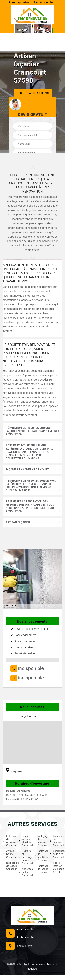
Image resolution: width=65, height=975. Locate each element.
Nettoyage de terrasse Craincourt (40, 841)
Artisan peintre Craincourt (9, 854)
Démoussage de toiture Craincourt (56, 854)
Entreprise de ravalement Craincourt (9, 841)
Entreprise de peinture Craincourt (56, 841)
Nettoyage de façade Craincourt (40, 869)
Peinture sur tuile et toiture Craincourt (24, 841)
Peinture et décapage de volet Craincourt (24, 857)
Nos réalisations (32, 93)
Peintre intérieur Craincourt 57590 (56, 867)
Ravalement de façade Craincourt (9, 865)
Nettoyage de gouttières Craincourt (40, 856)
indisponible (19, 2)
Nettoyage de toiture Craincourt (24, 872)
